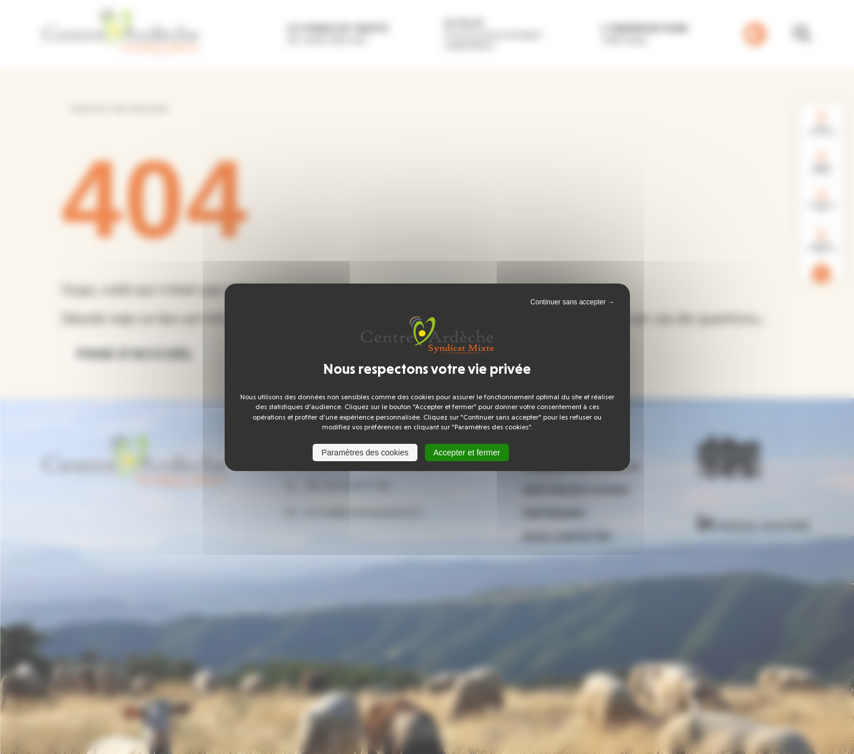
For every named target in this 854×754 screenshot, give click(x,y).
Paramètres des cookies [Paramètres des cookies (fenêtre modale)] (364, 452)
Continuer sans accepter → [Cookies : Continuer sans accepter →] (572, 301)
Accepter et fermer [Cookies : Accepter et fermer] (467, 452)
